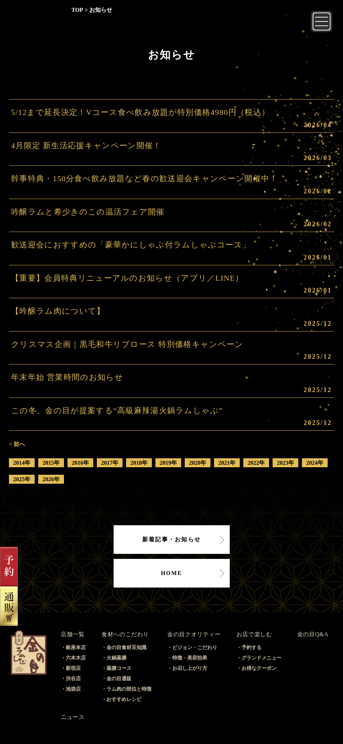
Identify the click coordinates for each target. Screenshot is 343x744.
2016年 (80, 463)
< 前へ (17, 444)
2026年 (51, 479)
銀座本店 (76, 647)
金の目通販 (118, 678)
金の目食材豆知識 (126, 647)
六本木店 (76, 658)
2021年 (226, 463)
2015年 (51, 463)
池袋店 (73, 689)
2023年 (285, 463)
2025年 (21, 479)
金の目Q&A (312, 634)
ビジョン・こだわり (194, 647)
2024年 (314, 463)
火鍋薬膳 (116, 658)
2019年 (168, 463)
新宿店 (73, 668)
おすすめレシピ (123, 699)
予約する (252, 647)
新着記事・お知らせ (171, 539)
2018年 (139, 463)
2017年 (109, 463)
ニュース (73, 717)
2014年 (21, 463)
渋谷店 (73, 678)
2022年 (256, 463)
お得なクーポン (259, 668)
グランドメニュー (262, 658)
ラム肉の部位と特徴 (128, 689)
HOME (171, 573)
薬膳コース (118, 668)
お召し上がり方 (189, 668)
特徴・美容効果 (189, 658)
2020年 (197, 463)
